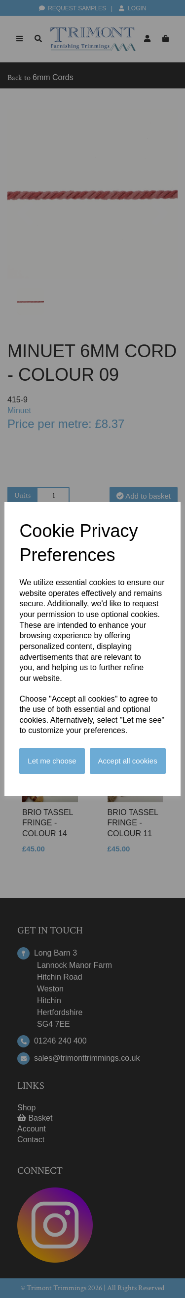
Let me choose (52, 761)
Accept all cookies (127, 761)
